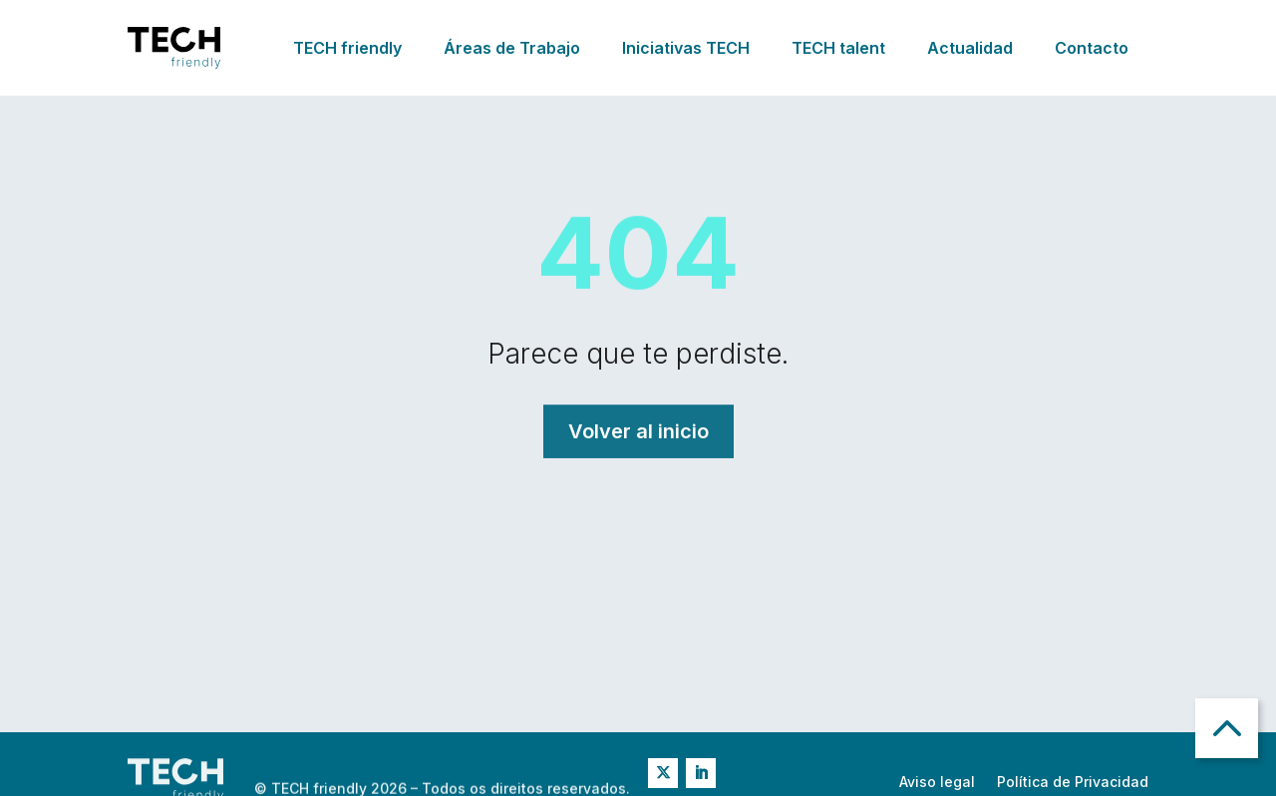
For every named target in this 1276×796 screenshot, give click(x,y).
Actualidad (970, 48)
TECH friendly (347, 48)
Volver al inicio (638, 431)
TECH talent (838, 48)
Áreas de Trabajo (512, 48)
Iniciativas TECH (686, 48)
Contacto (1091, 48)
